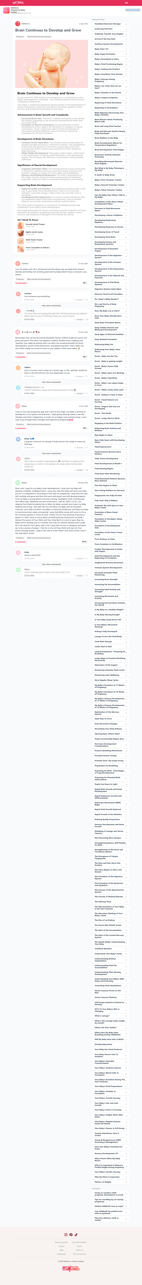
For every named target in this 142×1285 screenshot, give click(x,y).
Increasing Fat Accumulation (107, 584)
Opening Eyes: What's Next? (107, 734)
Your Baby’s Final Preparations (108, 1086)
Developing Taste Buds (105, 237)
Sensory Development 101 (106, 1153)
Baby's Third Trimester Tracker (108, 190)
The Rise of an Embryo (105, 920)
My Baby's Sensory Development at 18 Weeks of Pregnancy (109, 706)
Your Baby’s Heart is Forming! (108, 1110)
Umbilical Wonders (103, 949)
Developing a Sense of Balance (108, 215)
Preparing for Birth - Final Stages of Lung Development (109, 772)
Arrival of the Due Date (105, 39)
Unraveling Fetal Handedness (108, 986)
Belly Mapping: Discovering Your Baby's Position (109, 114)
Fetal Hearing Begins (104, 469)
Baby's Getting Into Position (107, 69)
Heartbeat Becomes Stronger (108, 24)
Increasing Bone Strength (106, 579)
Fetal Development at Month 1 (108, 464)
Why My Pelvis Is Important (107, 1177)
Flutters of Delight (103, 1182)
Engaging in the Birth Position (108, 423)
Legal (61, 1250)
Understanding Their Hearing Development (108, 973)
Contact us (79, 1250)
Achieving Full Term (103, 29)
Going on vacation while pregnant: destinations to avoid (109, 1194)
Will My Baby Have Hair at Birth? (109, 1039)
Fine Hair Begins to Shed (106, 485)
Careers (61, 1246)
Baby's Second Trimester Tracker (109, 185)
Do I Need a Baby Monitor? (107, 299)
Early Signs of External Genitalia (109, 334)
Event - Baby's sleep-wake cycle (109, 390)
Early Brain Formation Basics (108, 323)
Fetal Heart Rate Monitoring (107, 474)
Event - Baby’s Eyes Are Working (109, 373)
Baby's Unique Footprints (106, 98)
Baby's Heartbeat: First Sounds (109, 74)
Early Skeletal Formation (106, 339)
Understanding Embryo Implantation (105, 960)
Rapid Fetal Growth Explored (108, 809)
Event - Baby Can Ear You (106, 356)
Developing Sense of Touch (107, 232)
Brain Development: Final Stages (109, 150)
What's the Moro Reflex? (105, 1028)
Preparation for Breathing (106, 766)
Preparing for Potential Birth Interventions (107, 778)
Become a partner (61, 1242)
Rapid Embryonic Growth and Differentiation (108, 797)
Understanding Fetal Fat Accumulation (106, 966)
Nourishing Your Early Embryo (108, 729)
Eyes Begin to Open (103, 435)
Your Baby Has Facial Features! (108, 1049)
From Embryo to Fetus (105, 539)
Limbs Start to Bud (103, 646)
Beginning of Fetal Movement (108, 103)
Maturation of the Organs (106, 665)
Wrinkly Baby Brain (103, 1044)
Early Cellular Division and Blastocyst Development (106, 329)
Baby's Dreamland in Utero (107, 59)
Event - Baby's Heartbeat (106, 378)
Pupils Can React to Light (106, 784)
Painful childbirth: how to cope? (109, 1206)
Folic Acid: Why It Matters (106, 500)
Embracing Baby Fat (104, 344)
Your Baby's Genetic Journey (107, 1172)
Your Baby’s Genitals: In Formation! (105, 1092)
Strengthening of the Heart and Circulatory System (109, 851)
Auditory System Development (109, 44)
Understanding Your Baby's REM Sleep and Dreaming (109, 980)
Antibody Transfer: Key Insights (109, 34)
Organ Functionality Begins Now (109, 739)
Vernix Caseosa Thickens (106, 997)
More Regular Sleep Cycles (107, 680)
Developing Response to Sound (109, 227)
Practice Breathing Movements (108, 751)
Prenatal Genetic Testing (105, 756)
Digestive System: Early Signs (108, 289)
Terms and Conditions (79, 1242)
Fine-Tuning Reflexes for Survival (109, 490)
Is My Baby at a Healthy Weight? (109, 610)
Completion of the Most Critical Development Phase (109, 203)
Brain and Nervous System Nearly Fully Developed (110, 132)
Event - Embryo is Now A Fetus (109, 395)
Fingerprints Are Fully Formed (108, 495)
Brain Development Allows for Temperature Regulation (108, 144)
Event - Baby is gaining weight (108, 361)
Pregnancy (20, 36)
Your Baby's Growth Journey (107, 1098)
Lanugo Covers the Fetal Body (108, 636)
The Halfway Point (103, 902)
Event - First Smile (103, 413)
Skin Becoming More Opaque (108, 838)
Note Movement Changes (106, 724)
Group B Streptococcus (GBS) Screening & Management (108, 1141)
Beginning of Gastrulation (106, 108)
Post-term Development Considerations (105, 745)
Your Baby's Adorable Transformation (104, 1062)
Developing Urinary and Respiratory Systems (105, 243)
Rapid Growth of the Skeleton (108, 814)
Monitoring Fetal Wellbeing (107, 675)
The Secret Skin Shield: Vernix (108, 925)
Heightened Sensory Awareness (109, 563)
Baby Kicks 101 (101, 49)
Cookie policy (61, 1254)
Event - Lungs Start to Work (107, 418)
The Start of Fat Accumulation (108, 930)
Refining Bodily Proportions (107, 819)
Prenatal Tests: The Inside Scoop (109, 761)
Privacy (79, 1246)
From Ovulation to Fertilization (108, 544)
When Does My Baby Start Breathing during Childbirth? (108, 1034)
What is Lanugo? (102, 1016)
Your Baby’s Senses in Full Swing (109, 1128)
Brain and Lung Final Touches (108, 126)
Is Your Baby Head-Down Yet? (108, 620)
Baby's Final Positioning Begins (109, 64)
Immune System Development (108, 568)
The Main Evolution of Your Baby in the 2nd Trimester (109, 908)
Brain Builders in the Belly (106, 138)
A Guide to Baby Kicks (105, 175)
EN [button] (126, 3)
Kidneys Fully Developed (106, 631)
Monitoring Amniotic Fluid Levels (109, 670)
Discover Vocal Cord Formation (109, 294)
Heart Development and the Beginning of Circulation (107, 557)
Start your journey (133, 10)
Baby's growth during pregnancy (39, 36)
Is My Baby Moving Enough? (107, 615)
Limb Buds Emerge (103, 641)
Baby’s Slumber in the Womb (108, 93)
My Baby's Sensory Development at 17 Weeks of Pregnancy (109, 700)
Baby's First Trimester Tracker (108, 180)
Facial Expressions (103, 447)
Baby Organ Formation (105, 54)
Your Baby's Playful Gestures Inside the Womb (107, 1123)
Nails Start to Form (103, 719)
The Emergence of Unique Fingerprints (106, 857)
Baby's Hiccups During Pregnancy (105, 80)
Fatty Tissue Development (106, 458)
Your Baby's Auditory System (108, 1068)
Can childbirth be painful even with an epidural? (108, 1212)
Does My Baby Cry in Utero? (107, 311)
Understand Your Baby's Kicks (108, 954)
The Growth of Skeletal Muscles (109, 897)
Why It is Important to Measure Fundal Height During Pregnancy (109, 1166)
